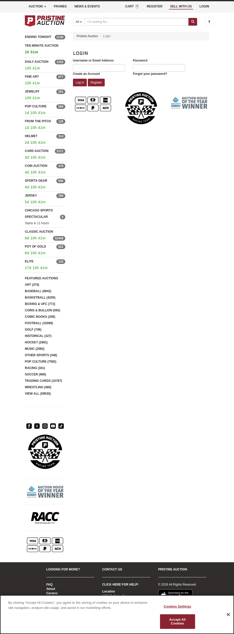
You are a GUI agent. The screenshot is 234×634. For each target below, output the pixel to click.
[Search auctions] (136, 22)
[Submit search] (192, 22)
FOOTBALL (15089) (39, 323)
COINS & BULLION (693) (42, 310)
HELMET (31, 136)
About (50, 589)
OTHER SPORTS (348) (41, 355)
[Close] (228, 614)
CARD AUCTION (36, 151)
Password (140, 60)
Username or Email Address (93, 60)
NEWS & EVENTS (87, 6)
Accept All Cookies (177, 622)
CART (132, 6)
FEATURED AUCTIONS (41, 278)
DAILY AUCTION (36, 62)
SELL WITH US (181, 6)
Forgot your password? (150, 74)
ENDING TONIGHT (38, 37)
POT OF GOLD (35, 246)
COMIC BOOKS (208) (40, 317)
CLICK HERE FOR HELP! (120, 584)
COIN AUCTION (36, 166)
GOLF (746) (33, 329)
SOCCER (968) (35, 374)
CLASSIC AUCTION (39, 231)
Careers (52, 593)
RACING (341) (35, 368)
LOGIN (204, 6)
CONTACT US (112, 569)
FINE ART (32, 76)
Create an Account (86, 74)
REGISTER (154, 6)
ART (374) (32, 285)
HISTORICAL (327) (38, 336)
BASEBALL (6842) (38, 291)
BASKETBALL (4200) (40, 297)
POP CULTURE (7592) (40, 361)
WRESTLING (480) (38, 387)
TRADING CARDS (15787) (43, 381)
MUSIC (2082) (35, 349)
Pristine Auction (87, 36)
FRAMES (60, 6)
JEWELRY (32, 91)
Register (96, 82)
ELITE (29, 261)
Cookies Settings (177, 606)
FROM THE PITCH (38, 121)
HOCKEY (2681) (36, 342)
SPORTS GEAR (36, 180)
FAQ (49, 584)
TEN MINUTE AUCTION (45, 49)
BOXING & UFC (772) (40, 304)
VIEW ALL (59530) (38, 393)
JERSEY (31, 195)
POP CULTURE (36, 106)
